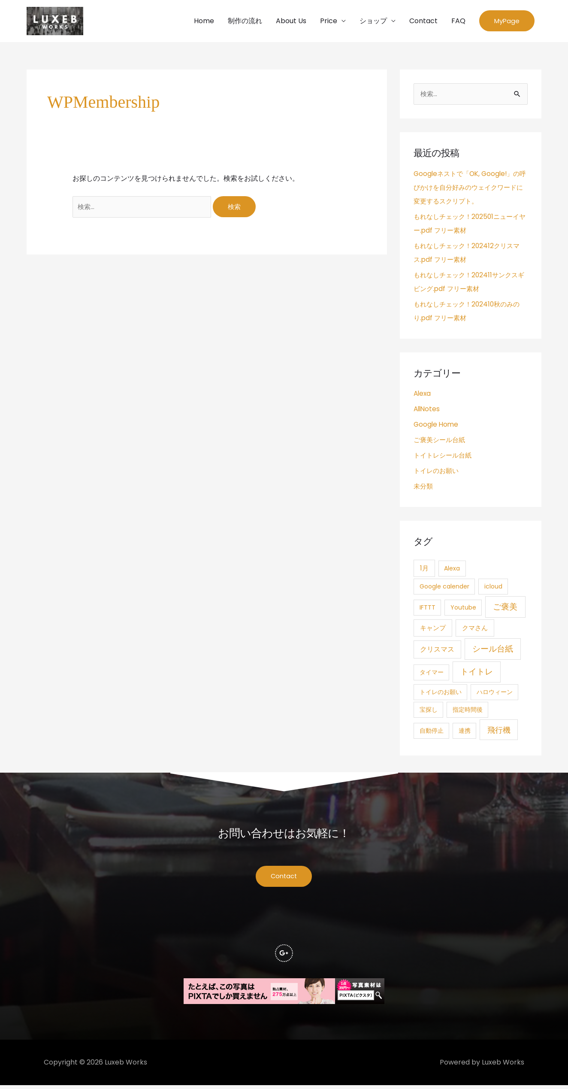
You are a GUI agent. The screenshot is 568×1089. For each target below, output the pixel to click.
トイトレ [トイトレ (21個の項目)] (476, 673)
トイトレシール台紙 (444, 457)
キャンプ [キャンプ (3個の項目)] (433, 630)
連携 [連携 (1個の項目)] (465, 732)
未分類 (424, 488)
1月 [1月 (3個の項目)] (424, 570)
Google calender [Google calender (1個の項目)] (444, 588)
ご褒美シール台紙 (441, 442)
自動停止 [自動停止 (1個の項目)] (432, 732)
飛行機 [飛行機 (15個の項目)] (499, 732)
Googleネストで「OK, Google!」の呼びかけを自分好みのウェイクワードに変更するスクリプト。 (470, 189)
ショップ (373, 22)
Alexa (423, 395)
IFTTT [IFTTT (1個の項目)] (427, 609)
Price (328, 22)
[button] (507, 22)
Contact (423, 22)
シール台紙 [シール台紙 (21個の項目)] (492, 651)
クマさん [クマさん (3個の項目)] (475, 630)
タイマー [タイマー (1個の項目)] (432, 674)
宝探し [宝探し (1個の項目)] (429, 711)
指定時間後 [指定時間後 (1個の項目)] (468, 711)
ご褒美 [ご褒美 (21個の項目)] (505, 609)
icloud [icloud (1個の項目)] (493, 588)
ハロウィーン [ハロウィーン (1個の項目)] (495, 694)
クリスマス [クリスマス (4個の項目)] (437, 651)
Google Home (437, 426)
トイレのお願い (438, 473)
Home (204, 22)
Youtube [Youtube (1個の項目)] (463, 609)
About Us (291, 22)
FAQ (458, 22)
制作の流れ (245, 22)
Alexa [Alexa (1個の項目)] (452, 570)
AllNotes (427, 411)
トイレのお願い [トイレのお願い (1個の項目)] (441, 694)
